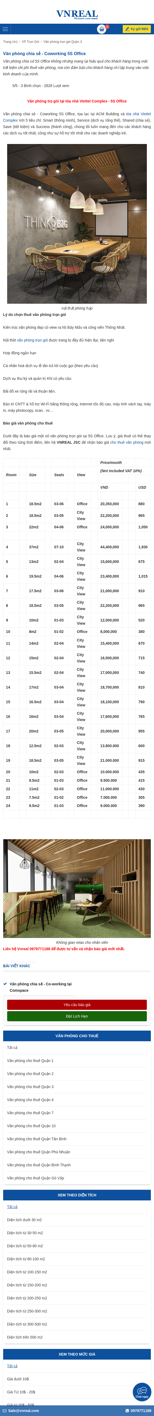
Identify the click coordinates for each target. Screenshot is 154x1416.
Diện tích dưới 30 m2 (24, 1220)
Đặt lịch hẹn (77, 1016)
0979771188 (138, 1411)
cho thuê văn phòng (126, 442)
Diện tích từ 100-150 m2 (27, 1272)
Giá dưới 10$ (18, 1379)
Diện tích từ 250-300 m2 (27, 1311)
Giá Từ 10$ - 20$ (21, 1392)
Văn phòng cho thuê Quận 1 (30, 1061)
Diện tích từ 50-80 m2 (25, 1246)
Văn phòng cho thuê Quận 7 (30, 1113)
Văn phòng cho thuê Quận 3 (30, 1087)
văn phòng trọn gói (32, 340)
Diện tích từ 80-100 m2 (26, 1259)
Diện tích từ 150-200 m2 (27, 1285)
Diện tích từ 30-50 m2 (25, 1233)
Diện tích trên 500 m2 (25, 1337)
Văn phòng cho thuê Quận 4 (30, 1100)
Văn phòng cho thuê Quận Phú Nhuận (38, 1152)
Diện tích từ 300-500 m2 (27, 1324)
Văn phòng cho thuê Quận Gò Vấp (35, 1178)
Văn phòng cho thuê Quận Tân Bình (37, 1139)
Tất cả (12, 1047)
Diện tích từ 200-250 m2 (27, 1298)
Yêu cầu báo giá (77, 1005)
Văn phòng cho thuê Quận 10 (31, 1126)
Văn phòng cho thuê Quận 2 (30, 1074)
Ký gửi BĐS (139, 29)
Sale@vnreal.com (21, 1411)
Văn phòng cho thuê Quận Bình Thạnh (39, 1165)
